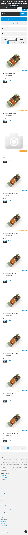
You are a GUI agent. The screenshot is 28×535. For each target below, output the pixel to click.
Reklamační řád (4, 507)
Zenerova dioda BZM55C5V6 (9, 113)
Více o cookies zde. (11, 7)
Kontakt (2, 497)
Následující (22, 42)
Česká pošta (4, 477)
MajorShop (7, 532)
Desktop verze (4, 525)
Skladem (22, 39)
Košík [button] (24, 13)
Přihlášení (3, 515)
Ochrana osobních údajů (6, 509)
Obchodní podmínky (5, 505)
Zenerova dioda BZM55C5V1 (9, 73)
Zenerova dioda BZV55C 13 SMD (10, 233)
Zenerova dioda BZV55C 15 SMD (10, 313)
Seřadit (5, 39)
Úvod (2, 489)
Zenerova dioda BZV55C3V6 (9, 393)
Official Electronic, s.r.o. (7, 22)
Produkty (3, 493)
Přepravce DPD (5, 475)
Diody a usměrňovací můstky (9, 23)
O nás (2, 491)
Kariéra (2, 495)
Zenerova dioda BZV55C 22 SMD (10, 353)
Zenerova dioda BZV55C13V (9, 273)
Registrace (3, 517)
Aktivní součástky (21, 22)
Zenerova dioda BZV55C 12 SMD (10, 193)
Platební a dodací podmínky (7, 503)
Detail (5, 81)
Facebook (3, 521)
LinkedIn (3, 523)
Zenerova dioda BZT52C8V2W (10, 154)
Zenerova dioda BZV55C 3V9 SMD (10, 433)
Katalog (15, 22)
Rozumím (19, 7)
